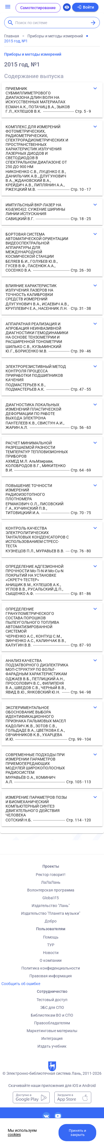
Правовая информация (50, 976)
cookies (14, 1134)
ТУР (50, 945)
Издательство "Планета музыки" (50, 913)
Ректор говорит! (50, 874)
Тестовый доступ (52, 999)
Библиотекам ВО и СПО (52, 1015)
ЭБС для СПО (52, 1007)
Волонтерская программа (50, 890)
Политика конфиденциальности (50, 968)
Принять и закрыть (77, 1132)
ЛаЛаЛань (50, 882)
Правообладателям (52, 1023)
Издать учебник (52, 1046)
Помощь (51, 937)
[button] (52, 100)
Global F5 (50, 898)
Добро (51, 921)
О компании (51, 960)
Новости (51, 952)
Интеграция (52, 1038)
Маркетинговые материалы (52, 1031)
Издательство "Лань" (51, 905)
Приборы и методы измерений (32, 54)
